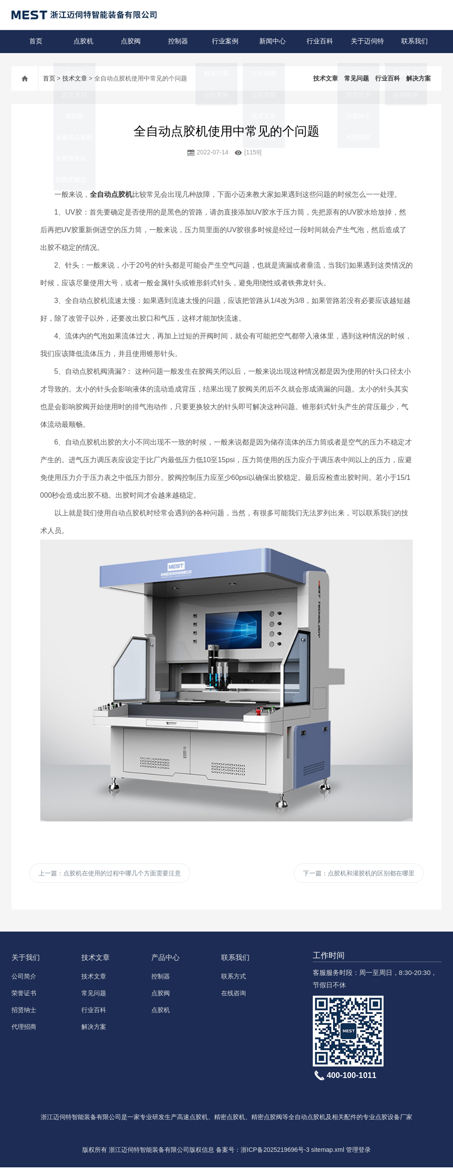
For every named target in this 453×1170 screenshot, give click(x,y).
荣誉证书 (24, 995)
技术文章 (74, 78)
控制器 (177, 41)
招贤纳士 (24, 1012)
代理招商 (24, 1029)
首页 (35, 41)
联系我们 (413, 41)
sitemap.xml (327, 1152)
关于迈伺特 (366, 41)
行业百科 (319, 41)
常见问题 (356, 78)
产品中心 (165, 960)
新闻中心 (271, 41)
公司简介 (24, 978)
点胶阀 (130, 41)
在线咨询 (233, 995)
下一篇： (359, 874)
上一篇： (109, 874)
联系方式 (233, 978)
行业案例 (224, 41)
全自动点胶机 (111, 194)
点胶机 (82, 41)
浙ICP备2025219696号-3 (275, 1152)
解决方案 (418, 78)
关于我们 (26, 960)
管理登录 (358, 1152)
